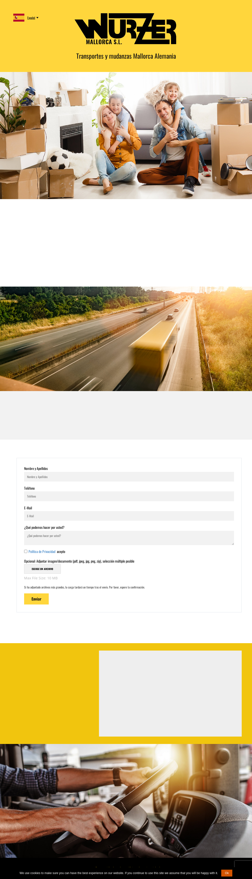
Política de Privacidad (42, 551)
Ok (227, 873)
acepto (47, 551)
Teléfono (29, 488)
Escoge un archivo (42, 569)
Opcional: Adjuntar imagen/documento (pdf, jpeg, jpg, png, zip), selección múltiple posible (79, 561)
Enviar (36, 599)
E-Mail (28, 507)
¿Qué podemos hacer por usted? (44, 527)
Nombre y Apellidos (36, 468)
